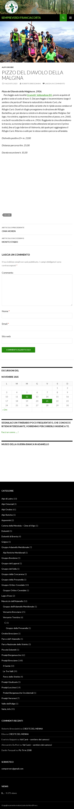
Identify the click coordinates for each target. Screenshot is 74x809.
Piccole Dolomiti (8, 649)
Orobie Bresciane (9, 633)
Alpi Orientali (7, 504)
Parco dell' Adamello (10, 639)
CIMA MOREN (37, 229)
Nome (6, 311)
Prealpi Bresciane (9, 660)
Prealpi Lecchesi (9, 687)
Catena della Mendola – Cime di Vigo (18, 525)
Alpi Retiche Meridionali (14, 552)
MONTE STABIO (37, 240)
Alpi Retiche (7, 515)
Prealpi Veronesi (9, 698)
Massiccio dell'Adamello (12, 601)
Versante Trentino (11, 617)
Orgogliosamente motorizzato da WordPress (19, 805)
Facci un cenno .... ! (10, 432)
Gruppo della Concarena (12, 574)
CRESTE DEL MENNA (33, 728)
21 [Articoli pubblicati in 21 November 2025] (47, 401)
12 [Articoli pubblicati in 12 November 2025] (27, 396)
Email (5, 323)
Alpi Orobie (8, 67)
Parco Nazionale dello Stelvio (14, 644)
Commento (7, 272)
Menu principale (70, 17)
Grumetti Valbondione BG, (40, 94)
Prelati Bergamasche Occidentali (18, 693)
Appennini (6, 520)
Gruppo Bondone (9, 558)
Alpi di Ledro (7, 498)
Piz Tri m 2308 (25, 750)
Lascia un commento (55, 83)
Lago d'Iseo (6, 595)
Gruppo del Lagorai (10, 563)
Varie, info (6, 709)
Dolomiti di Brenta (9, 536)
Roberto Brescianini (31, 83)
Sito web (6, 336)
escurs (7, 215)
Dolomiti (5, 531)
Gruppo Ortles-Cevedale (13, 585)
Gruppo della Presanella (12, 579)
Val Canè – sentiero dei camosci (34, 739)
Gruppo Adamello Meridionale (15, 547)
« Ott (4, 409)
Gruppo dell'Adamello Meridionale (18, 606)
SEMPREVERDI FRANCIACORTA (21, 17)
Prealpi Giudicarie (9, 682)
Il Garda (6, 666)
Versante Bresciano (12, 612)
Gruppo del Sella (9, 568)
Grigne (4, 542)
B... (2, 793)
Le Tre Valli (8, 671)
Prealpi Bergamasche (11, 655)
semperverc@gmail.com (12, 768)
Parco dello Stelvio (11, 676)
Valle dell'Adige (8, 703)
